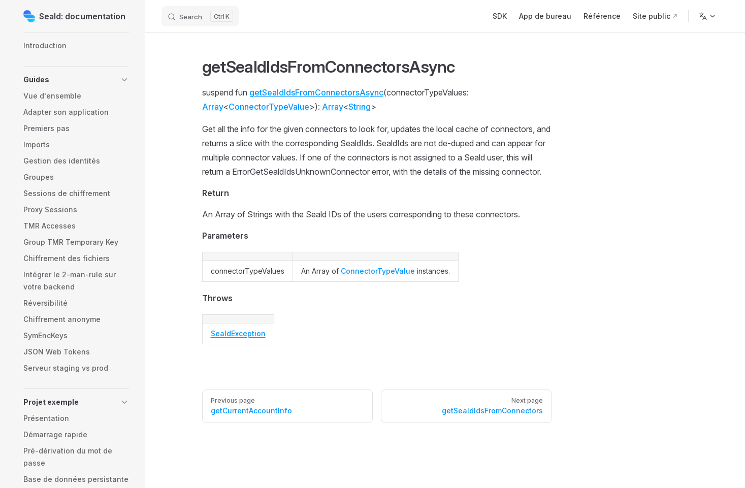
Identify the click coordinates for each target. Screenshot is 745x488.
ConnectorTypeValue (269, 107)
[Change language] (707, 16)
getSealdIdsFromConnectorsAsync (316, 92)
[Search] (200, 16)
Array (212, 107)
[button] (76, 80)
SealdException (238, 333)
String (359, 107)
